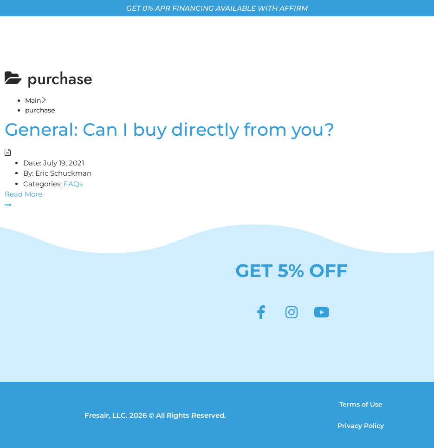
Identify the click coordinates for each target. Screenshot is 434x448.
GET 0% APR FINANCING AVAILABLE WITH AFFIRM (217, 8)
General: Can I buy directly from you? (170, 129)
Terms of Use (360, 404)
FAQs (73, 183)
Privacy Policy (360, 426)
